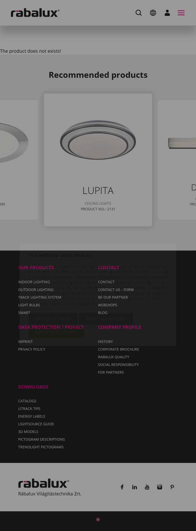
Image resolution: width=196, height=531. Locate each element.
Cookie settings (53, 289)
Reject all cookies (105, 289)
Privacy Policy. (90, 274)
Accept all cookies (56, 303)
